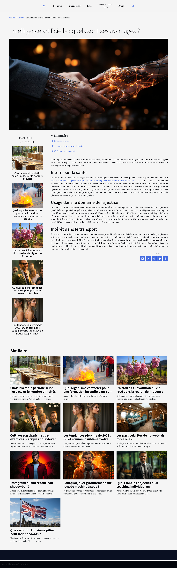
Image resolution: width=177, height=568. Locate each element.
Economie (57, 6)
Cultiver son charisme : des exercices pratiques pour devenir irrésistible (27, 290)
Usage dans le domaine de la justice (68, 146)
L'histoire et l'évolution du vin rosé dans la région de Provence (27, 253)
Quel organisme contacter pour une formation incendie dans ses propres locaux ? (27, 214)
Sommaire (61, 135)
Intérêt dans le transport (63, 151)
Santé (89, 6)
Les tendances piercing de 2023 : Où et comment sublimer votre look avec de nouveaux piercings (27, 329)
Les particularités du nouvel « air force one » (140, 437)
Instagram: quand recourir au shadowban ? (31, 485)
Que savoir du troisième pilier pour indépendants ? (32, 532)
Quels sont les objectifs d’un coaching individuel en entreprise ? (137, 486)
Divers (121, 6)
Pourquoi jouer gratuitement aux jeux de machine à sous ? (87, 485)
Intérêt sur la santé (60, 141)
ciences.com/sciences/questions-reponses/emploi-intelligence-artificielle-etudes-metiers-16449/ (94, 180)
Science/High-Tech (105, 6)
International (74, 6)
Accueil (12, 17)
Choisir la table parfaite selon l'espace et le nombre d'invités (27, 175)
